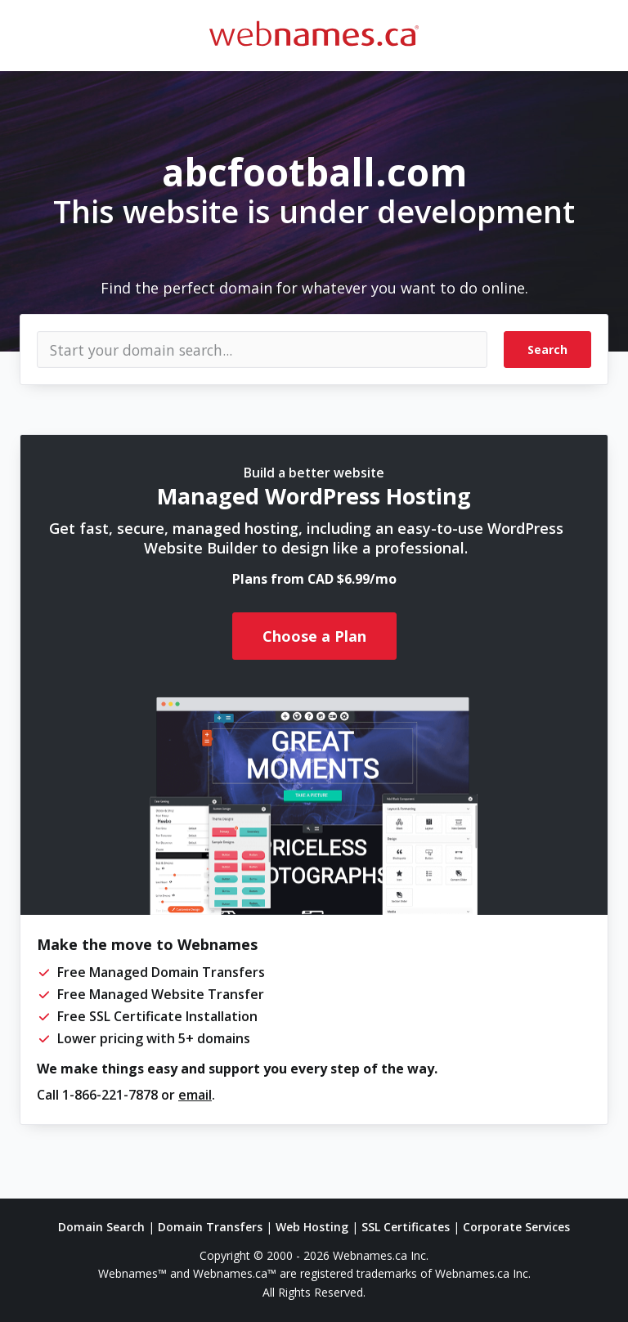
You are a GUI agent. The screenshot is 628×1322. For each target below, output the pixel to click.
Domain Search (101, 1227)
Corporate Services (516, 1227)
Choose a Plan (314, 636)
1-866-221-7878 (110, 1095)
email (195, 1095)
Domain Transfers (210, 1227)
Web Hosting (312, 1227)
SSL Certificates (405, 1227)
